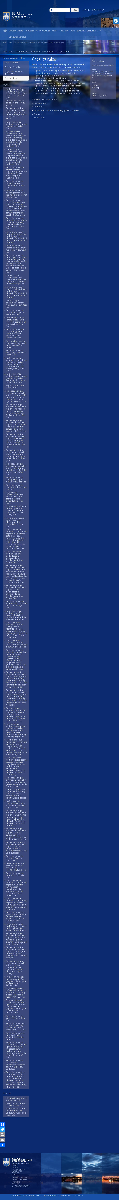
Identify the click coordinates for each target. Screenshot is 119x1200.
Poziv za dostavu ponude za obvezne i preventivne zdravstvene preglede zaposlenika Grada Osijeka (15, 522)
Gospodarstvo (31, 31)
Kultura (64, 31)
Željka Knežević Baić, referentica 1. (102, 77)
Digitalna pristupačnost (50, 1196)
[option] (59, 27)
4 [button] (110, 52)
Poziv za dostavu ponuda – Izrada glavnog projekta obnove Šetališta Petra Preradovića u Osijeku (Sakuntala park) (15, 334)
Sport (72, 31)
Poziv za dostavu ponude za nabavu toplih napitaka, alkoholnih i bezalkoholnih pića (15, 1036)
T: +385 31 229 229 (17, 1171)
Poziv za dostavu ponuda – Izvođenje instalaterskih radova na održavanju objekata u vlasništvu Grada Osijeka (16, 927)
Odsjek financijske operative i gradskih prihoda (14, 73)
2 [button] (103, 52)
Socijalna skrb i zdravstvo (89, 31)
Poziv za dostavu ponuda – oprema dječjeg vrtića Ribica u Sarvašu (16, 353)
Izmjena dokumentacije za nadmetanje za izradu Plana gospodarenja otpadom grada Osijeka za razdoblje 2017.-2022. (16, 981)
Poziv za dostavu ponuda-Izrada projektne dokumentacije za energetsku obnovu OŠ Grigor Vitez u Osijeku (16, 1065)
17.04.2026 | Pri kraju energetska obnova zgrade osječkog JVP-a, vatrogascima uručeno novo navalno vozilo (36, 43)
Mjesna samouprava (17, 37)
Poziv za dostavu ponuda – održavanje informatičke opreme (15, 858)
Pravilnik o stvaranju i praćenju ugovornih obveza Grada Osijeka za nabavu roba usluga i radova (16, 1112)
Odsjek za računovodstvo (13, 67)
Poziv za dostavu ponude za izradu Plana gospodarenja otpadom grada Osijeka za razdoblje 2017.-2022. (15, 1027)
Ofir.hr (81, 1196)
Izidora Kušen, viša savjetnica (101, 74)
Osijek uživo (86, 10)
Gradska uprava (16, 31)
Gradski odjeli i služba (22, 52)
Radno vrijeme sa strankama (19, 1179)
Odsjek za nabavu (11, 78)
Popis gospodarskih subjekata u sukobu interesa (16, 1099)
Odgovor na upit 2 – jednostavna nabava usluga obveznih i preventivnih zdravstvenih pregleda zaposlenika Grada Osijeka (15, 498)
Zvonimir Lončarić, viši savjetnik (102, 72)
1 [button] (100, 52)
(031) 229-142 (102, 96)
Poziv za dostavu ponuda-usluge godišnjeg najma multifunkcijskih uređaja (16, 480)
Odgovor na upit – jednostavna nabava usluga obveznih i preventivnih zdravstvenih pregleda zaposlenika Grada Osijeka (16, 510)
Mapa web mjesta (65, 1196)
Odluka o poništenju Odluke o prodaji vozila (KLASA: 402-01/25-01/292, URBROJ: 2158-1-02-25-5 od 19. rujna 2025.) (16, 93)
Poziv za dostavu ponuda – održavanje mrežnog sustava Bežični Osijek (15, 312)
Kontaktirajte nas (98, 10)
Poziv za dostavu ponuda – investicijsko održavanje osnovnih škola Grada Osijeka (15, 184)
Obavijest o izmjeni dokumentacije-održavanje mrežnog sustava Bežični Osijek (16, 304)
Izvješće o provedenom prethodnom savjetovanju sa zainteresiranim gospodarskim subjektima (16, 804)
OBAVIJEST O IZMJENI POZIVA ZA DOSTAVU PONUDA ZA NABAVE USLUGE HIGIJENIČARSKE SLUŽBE (16, 867)
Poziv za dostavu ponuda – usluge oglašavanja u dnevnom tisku (16, 487)
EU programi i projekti (49, 31)
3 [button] (107, 52)
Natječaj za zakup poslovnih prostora (15, 387)
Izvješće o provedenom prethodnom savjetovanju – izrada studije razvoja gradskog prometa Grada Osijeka (16, 644)
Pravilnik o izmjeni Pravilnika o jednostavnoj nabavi (16, 1104)
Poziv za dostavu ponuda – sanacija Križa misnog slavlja (15, 1018)
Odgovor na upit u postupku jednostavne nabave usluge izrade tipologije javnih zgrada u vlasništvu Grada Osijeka (16, 322)
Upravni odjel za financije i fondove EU (43, 52)
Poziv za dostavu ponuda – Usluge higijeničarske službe (15, 875)
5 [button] (114, 52)
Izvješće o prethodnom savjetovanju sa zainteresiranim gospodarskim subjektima (16, 125)
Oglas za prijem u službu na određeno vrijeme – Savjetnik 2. (16, 103)
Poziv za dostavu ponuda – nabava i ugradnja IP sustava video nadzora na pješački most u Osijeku (16, 194)
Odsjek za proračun (11, 63)
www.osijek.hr (15, 1176)
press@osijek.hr (16, 1174)
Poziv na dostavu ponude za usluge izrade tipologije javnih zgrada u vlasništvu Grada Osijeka (16, 344)
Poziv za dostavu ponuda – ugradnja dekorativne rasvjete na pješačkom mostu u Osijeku (16, 249)
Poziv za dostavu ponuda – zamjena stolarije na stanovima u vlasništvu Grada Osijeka (16, 605)
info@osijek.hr (15, 1173)
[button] (116, 20)
